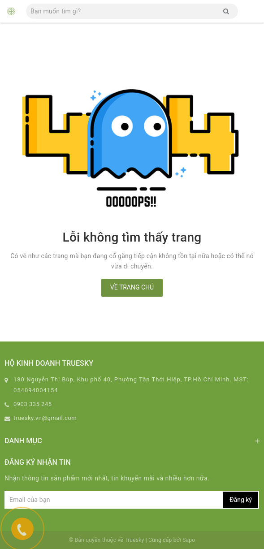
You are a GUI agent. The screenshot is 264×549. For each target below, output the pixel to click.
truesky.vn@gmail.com (45, 418)
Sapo (188, 540)
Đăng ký (240, 499)
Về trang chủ (132, 287)
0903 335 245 (32, 404)
